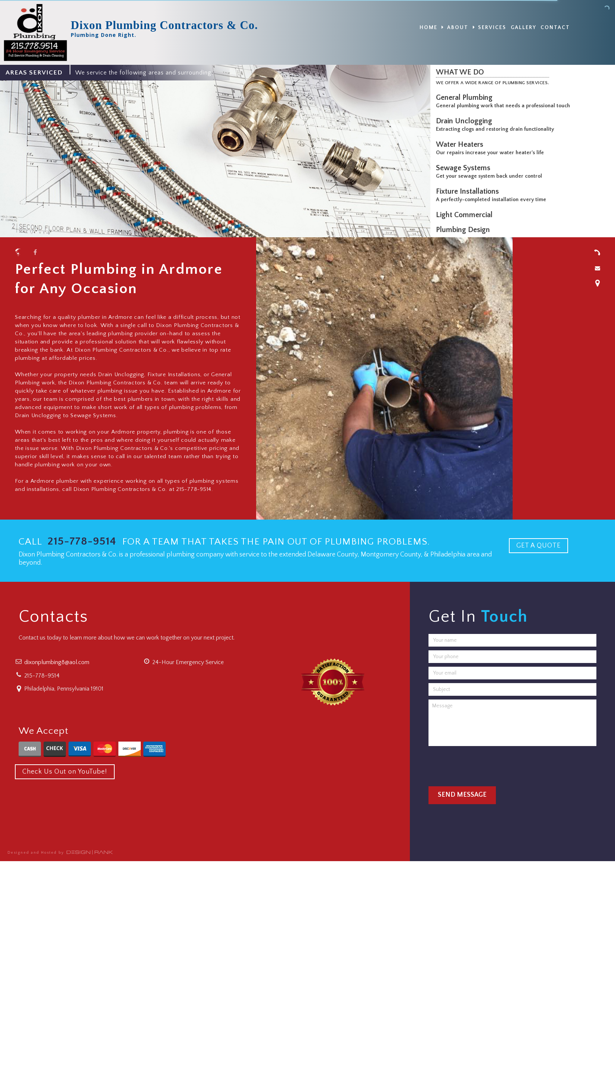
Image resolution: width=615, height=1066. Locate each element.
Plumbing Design (465, 230)
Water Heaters (461, 144)
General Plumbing (466, 97)
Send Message (462, 795)
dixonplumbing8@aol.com (56, 662)
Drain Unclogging (466, 121)
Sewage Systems (465, 168)
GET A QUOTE (538, 545)
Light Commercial (466, 215)
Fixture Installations (469, 191)
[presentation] (485, 764)
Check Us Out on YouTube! (64, 771)
